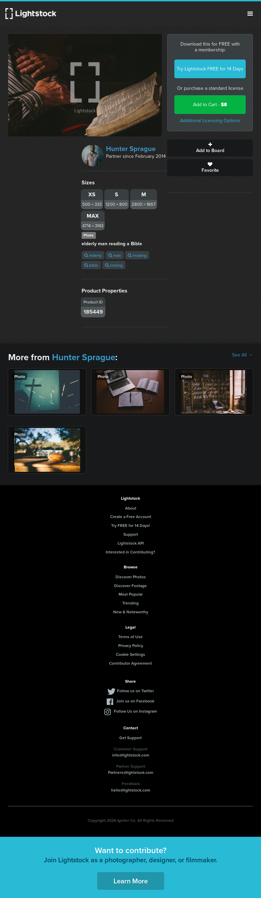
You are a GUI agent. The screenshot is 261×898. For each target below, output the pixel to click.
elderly (93, 255)
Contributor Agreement (130, 663)
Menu (250, 13)
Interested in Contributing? (130, 552)
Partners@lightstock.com (130, 772)
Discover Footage (130, 585)
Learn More (131, 881)
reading (137, 255)
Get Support (130, 738)
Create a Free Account (130, 516)
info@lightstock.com (130, 755)
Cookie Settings (130, 654)
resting (114, 265)
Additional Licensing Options (210, 120)
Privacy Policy (130, 645)
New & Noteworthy (130, 612)
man (114, 255)
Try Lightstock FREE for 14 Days (210, 68)
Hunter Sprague (131, 149)
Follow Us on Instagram (135, 711)
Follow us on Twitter (135, 691)
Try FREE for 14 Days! (130, 525)
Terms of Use (130, 636)
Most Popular (131, 594)
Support (130, 534)
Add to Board (210, 148)
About (130, 508)
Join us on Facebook (135, 701)
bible (91, 265)
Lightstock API (131, 543)
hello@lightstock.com (130, 790)
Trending (130, 603)
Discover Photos (131, 577)
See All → (242, 355)
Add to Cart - (210, 104)
